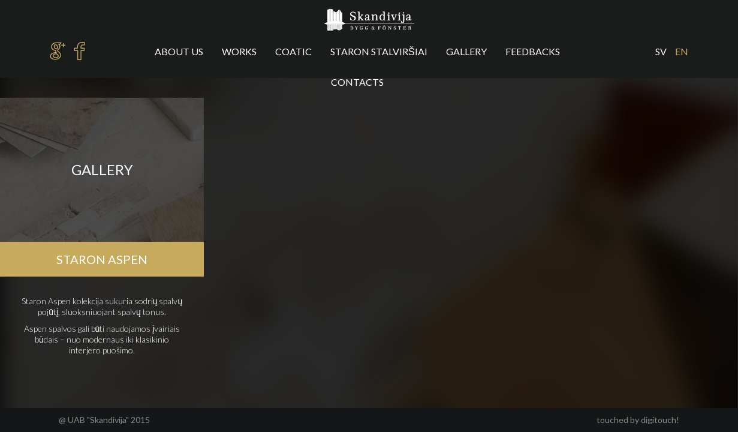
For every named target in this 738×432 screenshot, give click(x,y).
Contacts (357, 82)
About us (179, 51)
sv (661, 51)
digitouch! (660, 420)
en (681, 51)
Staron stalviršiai (378, 51)
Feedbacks (532, 51)
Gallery (466, 51)
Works (239, 51)
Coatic (293, 51)
